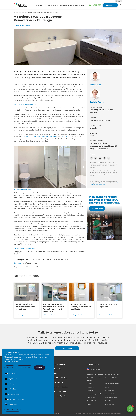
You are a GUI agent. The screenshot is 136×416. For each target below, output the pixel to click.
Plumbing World (34, 136)
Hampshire (90, 387)
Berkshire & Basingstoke (95, 374)
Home (16, 12)
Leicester (90, 390)
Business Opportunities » (59, 387)
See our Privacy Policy (12, 361)
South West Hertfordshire (95, 401)
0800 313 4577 (95, 5)
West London (109, 404)
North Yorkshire (110, 394)
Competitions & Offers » (59, 378)
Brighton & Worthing (112, 374)
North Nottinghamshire (94, 394)
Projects (21, 12)
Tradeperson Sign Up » (58, 396)
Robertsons (45, 136)
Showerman (54, 136)
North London (109, 390)
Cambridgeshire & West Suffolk (94, 379)
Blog (82, 5)
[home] (21, 5)
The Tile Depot (66, 136)
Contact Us (110, 5)
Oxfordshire (91, 397)
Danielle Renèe (97, 102)
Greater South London (112, 383)
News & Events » (56, 382)
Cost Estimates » (56, 369)
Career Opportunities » (58, 391)
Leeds (107, 387)
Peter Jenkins (96, 85)
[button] (38, 5)
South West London (111, 401)
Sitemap (56, 413)
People (77, 5)
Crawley (89, 383)
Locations (71, 5)
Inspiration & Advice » (58, 364)
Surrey (89, 404)
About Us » (54, 373)
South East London (111, 397)
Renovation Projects (51, 5)
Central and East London (113, 378)
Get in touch (18, 263)
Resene (25, 136)
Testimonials (63, 5)
